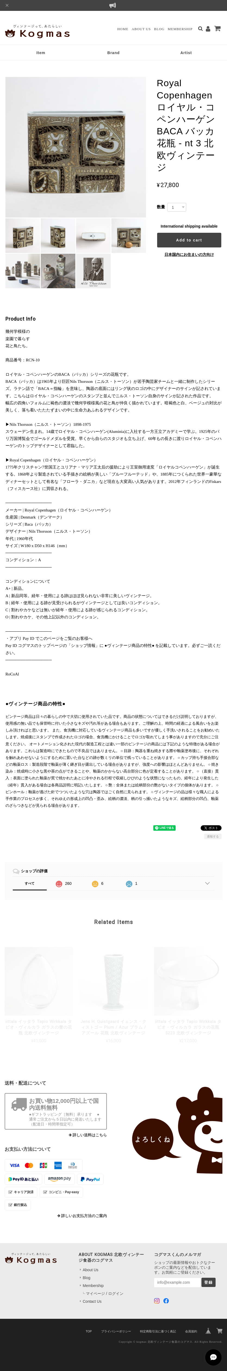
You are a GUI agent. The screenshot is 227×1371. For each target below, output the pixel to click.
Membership (180, 29)
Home (122, 29)
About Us (141, 29)
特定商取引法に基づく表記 (158, 1331)
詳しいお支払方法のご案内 (84, 1216)
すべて (30, 883)
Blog (159, 29)
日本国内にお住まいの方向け (189, 254)
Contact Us (92, 1301)
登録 (208, 1282)
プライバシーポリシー (116, 1331)
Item (40, 53)
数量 (161, 206)
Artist (186, 53)
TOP (89, 1331)
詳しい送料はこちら (90, 1135)
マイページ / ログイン (104, 1293)
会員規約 (191, 1331)
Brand (113, 53)
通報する (213, 836)
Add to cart (189, 240)
